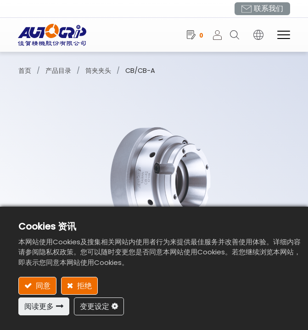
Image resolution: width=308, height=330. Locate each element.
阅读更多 (39, 306)
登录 (220, 35)
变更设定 (94, 306)
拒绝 (83, 285)
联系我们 (268, 8)
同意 (42, 285)
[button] (237, 35)
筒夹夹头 (98, 70)
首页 (24, 70)
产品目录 (58, 70)
